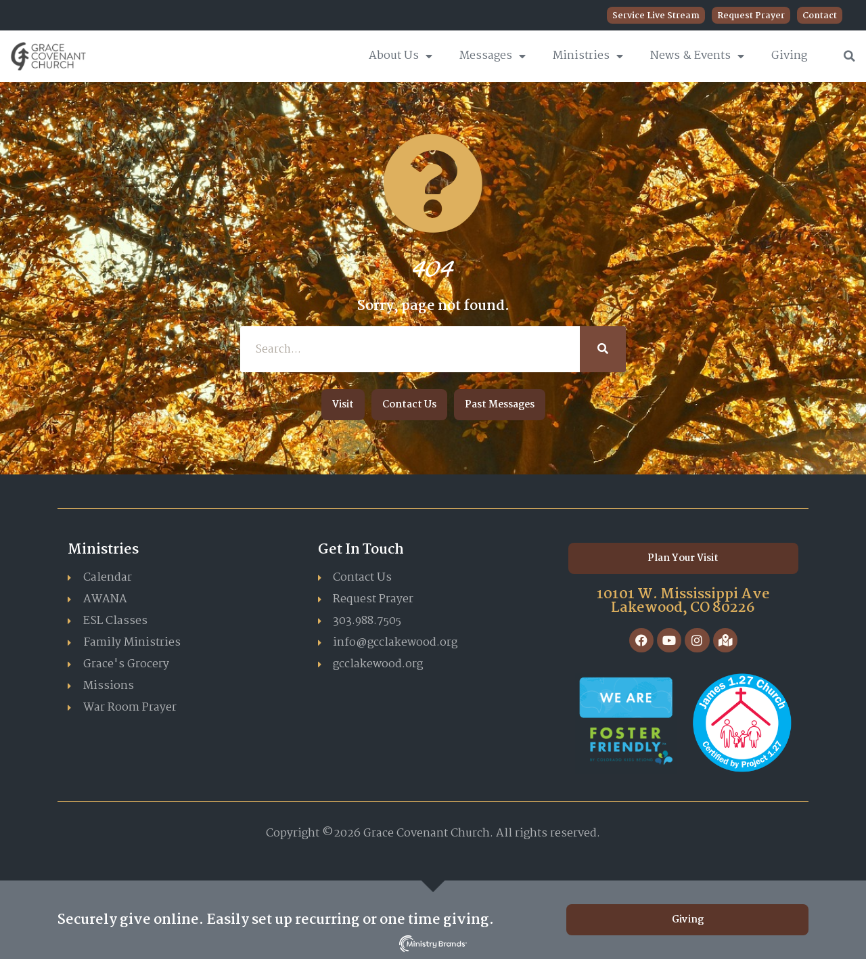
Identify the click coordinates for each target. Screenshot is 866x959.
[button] (850, 56)
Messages (492, 56)
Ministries (588, 56)
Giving (789, 56)
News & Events (697, 56)
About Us (400, 56)
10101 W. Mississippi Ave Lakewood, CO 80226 (683, 601)
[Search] (603, 349)
